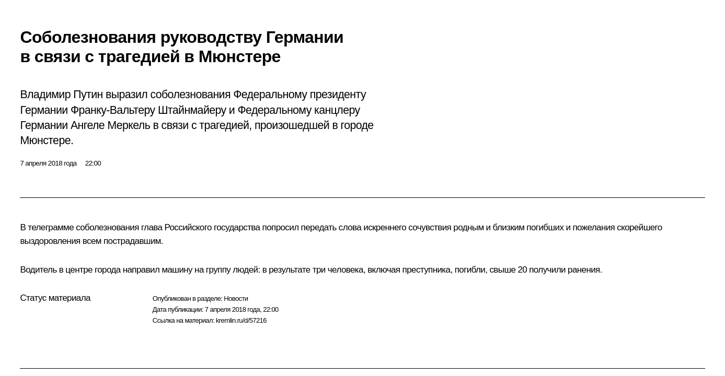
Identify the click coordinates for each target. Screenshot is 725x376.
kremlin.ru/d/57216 (241, 320)
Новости (236, 298)
